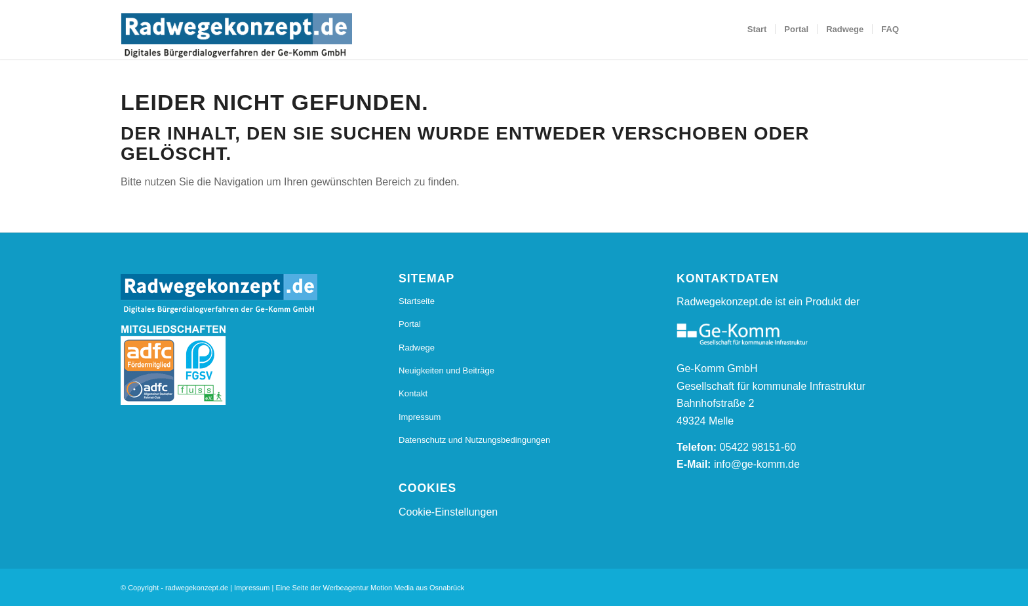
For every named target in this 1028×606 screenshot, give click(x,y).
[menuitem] (757, 29)
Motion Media (392, 588)
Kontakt (413, 393)
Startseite (417, 301)
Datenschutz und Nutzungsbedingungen (474, 440)
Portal (410, 324)
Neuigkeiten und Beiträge (446, 370)
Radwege (417, 347)
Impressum (420, 417)
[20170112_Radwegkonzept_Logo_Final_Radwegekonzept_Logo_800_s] (236, 36)
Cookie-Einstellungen (448, 512)
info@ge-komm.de (757, 464)
